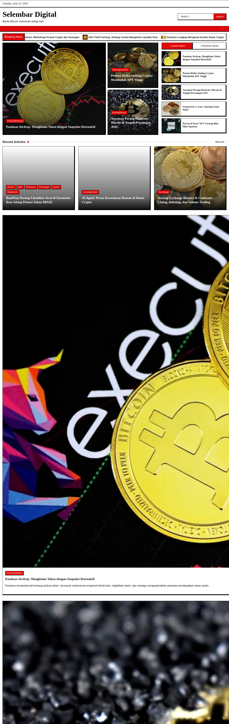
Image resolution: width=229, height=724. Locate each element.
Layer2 (56, 187)
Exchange (44, 187)
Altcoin (10, 187)
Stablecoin (12, 192)
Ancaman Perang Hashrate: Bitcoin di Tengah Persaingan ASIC (131, 123)
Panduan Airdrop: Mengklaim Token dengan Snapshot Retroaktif (50, 127)
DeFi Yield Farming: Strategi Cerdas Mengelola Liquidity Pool (130, 37)
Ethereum (31, 187)
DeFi (20, 187)
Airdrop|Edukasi (15, 121)
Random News (209, 45)
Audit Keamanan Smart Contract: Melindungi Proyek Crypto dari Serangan (45, 37)
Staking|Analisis (120, 70)
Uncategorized (90, 192)
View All (219, 142)
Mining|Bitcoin (119, 112)
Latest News (177, 45)
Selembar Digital (30, 14)
